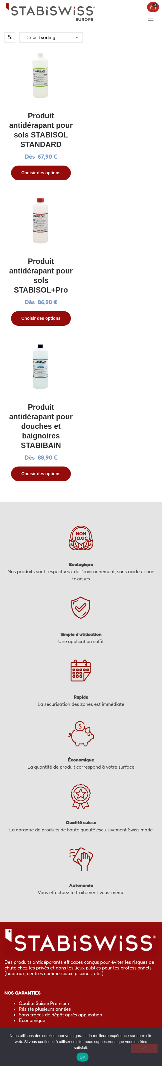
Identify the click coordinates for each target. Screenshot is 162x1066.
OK (82, 1057)
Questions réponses (40, 908)
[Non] (144, 1048)
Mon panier (31, 897)
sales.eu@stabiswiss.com (30, 965)
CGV (23, 914)
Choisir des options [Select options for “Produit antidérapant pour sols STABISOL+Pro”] (121, 172)
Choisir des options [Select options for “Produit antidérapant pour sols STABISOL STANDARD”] (40, 172)
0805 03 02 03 (52, 960)
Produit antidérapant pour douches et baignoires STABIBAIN (40, 279)
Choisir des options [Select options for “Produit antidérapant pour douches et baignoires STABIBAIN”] (40, 326)
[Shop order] (51, 37)
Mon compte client (38, 902)
